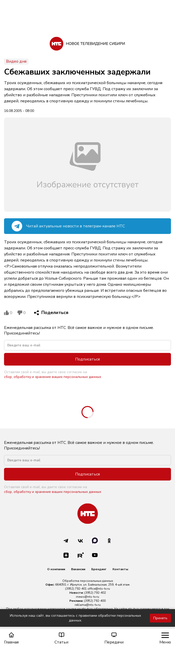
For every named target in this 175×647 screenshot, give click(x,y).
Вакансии (78, 569)
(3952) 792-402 (95, 593)
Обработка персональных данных (87, 581)
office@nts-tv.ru (99, 589)
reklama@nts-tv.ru (88, 605)
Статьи (61, 638)
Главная (11, 638)
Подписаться (87, 359)
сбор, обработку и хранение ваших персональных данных (52, 376)
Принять (160, 618)
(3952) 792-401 (76, 589)
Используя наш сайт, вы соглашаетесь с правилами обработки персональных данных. (75, 618)
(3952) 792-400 (95, 601)
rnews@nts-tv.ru (87, 597)
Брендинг (98, 569)
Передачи (114, 638)
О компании (56, 569)
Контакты (120, 569)
